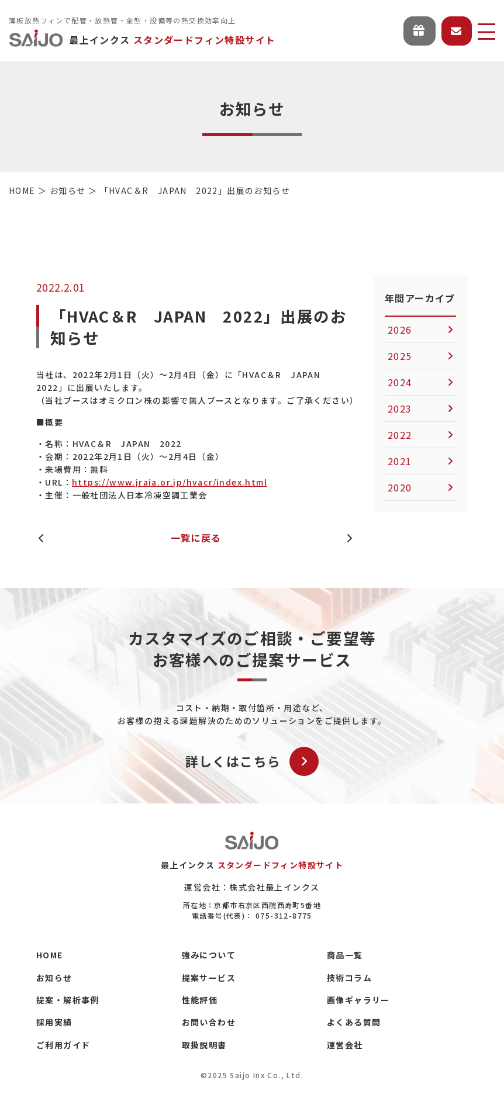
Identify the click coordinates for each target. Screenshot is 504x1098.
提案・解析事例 (67, 1000)
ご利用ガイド (63, 1045)
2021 (400, 461)
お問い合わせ (209, 1022)
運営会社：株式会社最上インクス (251, 887)
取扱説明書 (204, 1045)
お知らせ (54, 977)
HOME (49, 955)
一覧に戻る (196, 538)
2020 (400, 487)
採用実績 (54, 1022)
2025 (400, 356)
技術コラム (349, 977)
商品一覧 (345, 955)
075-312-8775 (284, 915)
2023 (400, 408)
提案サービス (209, 977)
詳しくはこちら (252, 761)
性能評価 (200, 1000)
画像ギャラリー (358, 1000)
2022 (400, 435)
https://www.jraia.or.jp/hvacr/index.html (169, 482)
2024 (400, 382)
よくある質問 (354, 1022)
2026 (400, 330)
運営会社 (345, 1045)
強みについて (209, 955)
